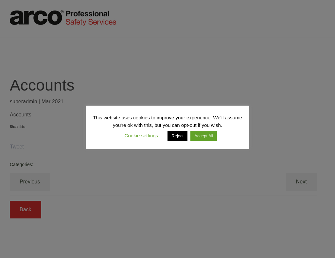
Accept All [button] (203, 135)
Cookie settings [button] (141, 135)
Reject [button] (177, 135)
